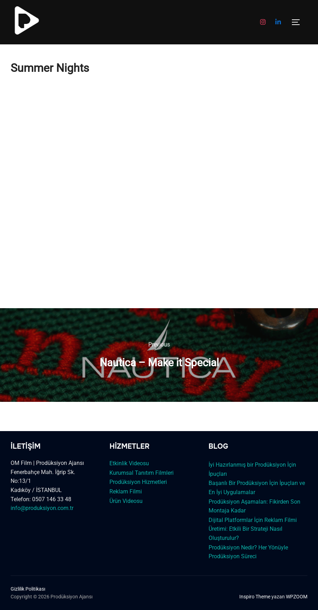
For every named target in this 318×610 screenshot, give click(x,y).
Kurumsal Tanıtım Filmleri (141, 472)
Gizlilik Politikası (28, 589)
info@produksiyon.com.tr (42, 508)
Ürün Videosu (126, 501)
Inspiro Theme (254, 596)
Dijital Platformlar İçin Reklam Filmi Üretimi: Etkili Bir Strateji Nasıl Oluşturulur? (253, 529)
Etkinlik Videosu (129, 463)
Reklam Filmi (125, 491)
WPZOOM (296, 596)
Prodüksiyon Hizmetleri (138, 482)
